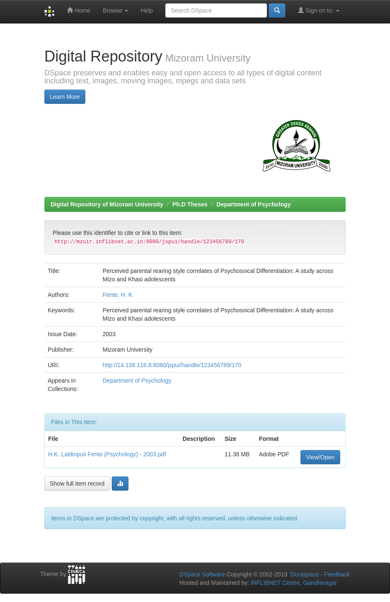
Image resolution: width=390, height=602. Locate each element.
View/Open (320, 457)
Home (78, 10)
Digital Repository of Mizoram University (107, 204)
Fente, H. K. (118, 294)
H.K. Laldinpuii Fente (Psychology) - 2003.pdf (107, 454)
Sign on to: (318, 10)
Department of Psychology (254, 204)
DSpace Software (202, 574)
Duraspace (304, 574)
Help (147, 10)
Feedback (337, 574)
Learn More (65, 96)
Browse (115, 10)
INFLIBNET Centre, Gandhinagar (293, 582)
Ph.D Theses (190, 204)
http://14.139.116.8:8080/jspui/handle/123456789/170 (172, 365)
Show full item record (77, 483)
